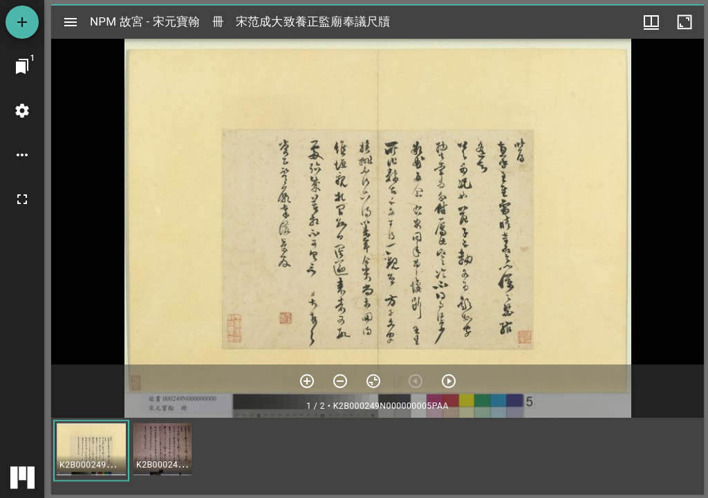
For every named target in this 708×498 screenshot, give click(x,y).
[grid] (377, 456)
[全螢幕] (22, 199)
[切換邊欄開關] (70, 22)
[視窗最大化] (684, 22)
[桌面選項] (22, 155)
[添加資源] (22, 22)
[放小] (340, 381)
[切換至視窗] (22, 66)
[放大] (307, 381)
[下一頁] (448, 381)
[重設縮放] (373, 381)
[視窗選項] (651, 22)
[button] (91, 450)
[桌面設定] (22, 110)
